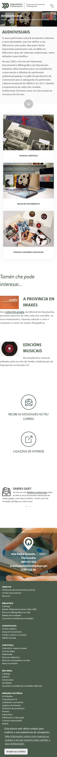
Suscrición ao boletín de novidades (17, 618)
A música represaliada (12, 720)
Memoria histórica (12, 693)
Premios (5, 711)
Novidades (7, 682)
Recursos (6, 596)
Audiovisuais (9, 625)
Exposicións (7, 714)
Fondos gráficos (9, 628)
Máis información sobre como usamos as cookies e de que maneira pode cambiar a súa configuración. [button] (27, 740)
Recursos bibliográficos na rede (16, 612)
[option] (28, 495)
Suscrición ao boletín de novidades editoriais (22, 686)
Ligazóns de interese (11, 705)
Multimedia (7, 654)
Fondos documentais (11, 592)
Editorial (7, 670)
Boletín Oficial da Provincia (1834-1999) (19, 609)
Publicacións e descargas (13, 717)
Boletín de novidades (11, 615)
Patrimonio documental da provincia (18, 589)
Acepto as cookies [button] (16, 751)
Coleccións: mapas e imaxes (14, 648)
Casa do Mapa (8, 651)
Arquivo (6, 586)
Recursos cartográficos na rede (16, 660)
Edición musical (9, 637)
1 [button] (26, 506)
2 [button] (28, 506)
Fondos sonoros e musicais (14, 634)
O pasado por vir (9, 699)
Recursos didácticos (11, 657)
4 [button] (31, 506)
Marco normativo (10, 663)
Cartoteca (8, 645)
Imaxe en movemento (12, 631)
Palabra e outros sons (37, 492)
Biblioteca (7, 603)
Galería (5, 723)
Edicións (6, 676)
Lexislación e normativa (12, 702)
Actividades (7, 696)
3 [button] (29, 506)
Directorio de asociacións (13, 708)
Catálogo (6, 606)
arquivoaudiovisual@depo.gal (28, 565)
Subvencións (8, 679)
